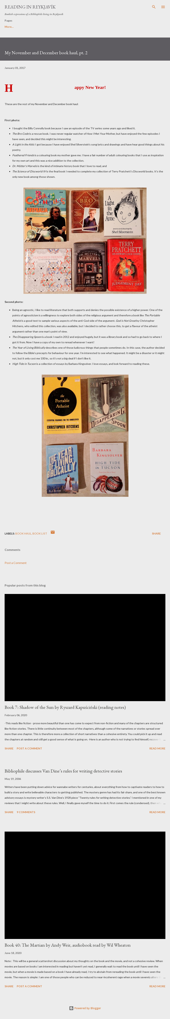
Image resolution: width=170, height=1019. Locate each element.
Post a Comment (16, 563)
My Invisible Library (126, 26)
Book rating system (91, 26)
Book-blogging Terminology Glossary (46, 26)
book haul (23, 533)
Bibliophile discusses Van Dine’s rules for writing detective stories (63, 771)
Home (8, 26)
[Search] (154, 7)
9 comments (26, 812)
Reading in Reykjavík (30, 7)
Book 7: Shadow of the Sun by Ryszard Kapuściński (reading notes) (65, 707)
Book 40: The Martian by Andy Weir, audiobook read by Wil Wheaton (68, 945)
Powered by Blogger (85, 1008)
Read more (157, 748)
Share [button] (156, 533)
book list (39, 533)
